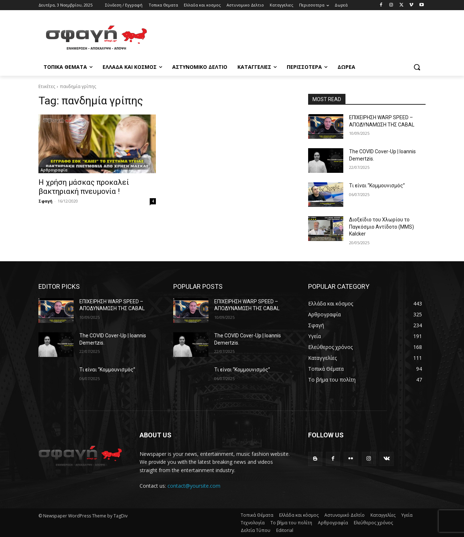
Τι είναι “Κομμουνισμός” (377, 185)
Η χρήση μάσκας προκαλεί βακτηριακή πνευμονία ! (83, 187)
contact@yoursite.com (193, 485)
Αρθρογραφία (54, 169)
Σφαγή (45, 201)
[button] (417, 67)
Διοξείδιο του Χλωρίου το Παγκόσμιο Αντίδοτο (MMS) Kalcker (381, 227)
